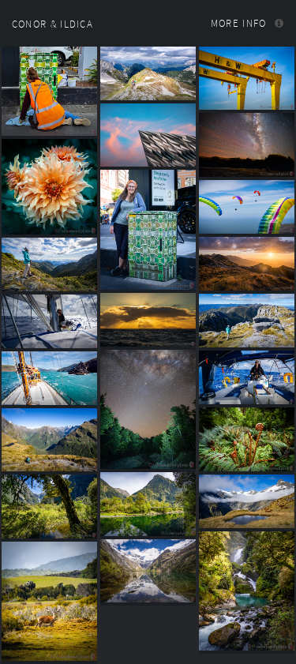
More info (239, 23)
